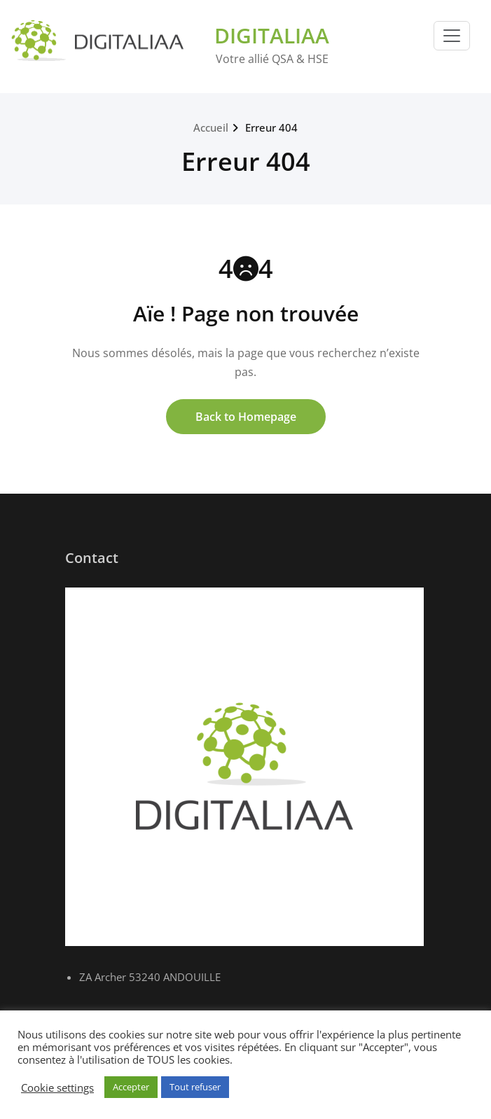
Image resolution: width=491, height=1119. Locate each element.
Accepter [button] (131, 1086)
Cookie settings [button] (57, 1087)
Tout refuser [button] (195, 1086)
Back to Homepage (245, 416)
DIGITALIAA (271, 35)
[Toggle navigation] (452, 35)
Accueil (210, 127)
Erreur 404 (271, 127)
